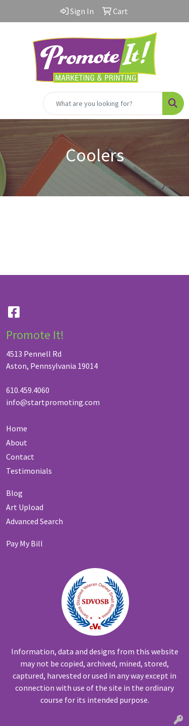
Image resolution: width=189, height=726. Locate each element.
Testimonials (29, 471)
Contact (20, 457)
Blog (14, 493)
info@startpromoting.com (53, 402)
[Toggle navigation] (15, 103)
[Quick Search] (103, 103)
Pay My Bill (24, 543)
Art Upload (24, 507)
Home (16, 428)
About (16, 442)
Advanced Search (34, 521)
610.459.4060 (27, 390)
